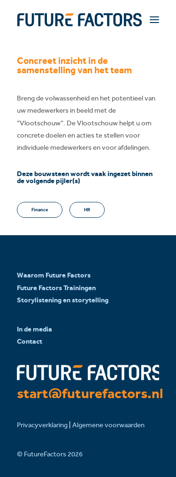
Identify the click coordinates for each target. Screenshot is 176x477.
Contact (29, 341)
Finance (39, 210)
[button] (154, 19)
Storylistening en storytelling (62, 300)
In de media (34, 329)
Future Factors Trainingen (56, 288)
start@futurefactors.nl (90, 393)
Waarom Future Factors (54, 275)
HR (87, 210)
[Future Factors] (79, 20)
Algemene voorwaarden (108, 425)
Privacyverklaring (42, 425)
